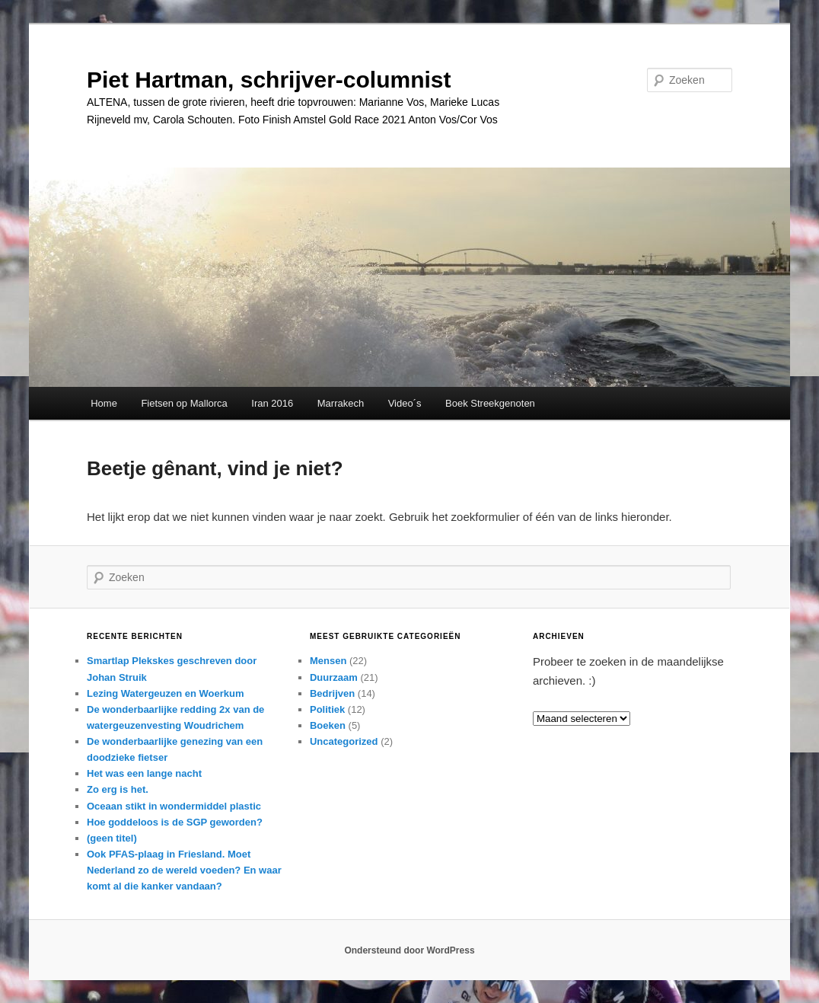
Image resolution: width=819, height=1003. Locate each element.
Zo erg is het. (117, 789)
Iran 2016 (272, 403)
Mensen (328, 660)
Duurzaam (334, 677)
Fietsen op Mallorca (184, 403)
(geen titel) (112, 838)
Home (104, 403)
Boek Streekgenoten (490, 403)
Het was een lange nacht (144, 773)
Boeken (328, 725)
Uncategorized (344, 741)
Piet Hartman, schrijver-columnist (269, 79)
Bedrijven (332, 693)
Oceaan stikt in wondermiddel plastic (174, 806)
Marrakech (340, 403)
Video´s (405, 403)
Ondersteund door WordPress (409, 950)
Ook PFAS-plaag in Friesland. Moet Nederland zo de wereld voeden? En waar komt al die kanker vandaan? (184, 870)
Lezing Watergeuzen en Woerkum (165, 693)
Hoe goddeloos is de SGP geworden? (175, 822)
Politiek (327, 709)
